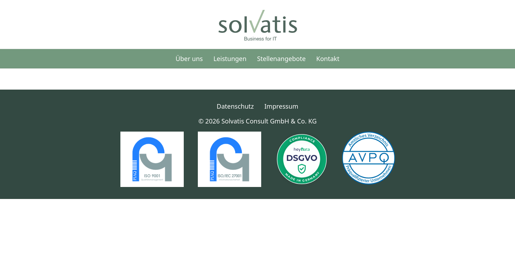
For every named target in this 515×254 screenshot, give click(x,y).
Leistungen (229, 58)
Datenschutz (235, 106)
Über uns (189, 58)
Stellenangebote (281, 58)
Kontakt (327, 58)
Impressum (281, 106)
